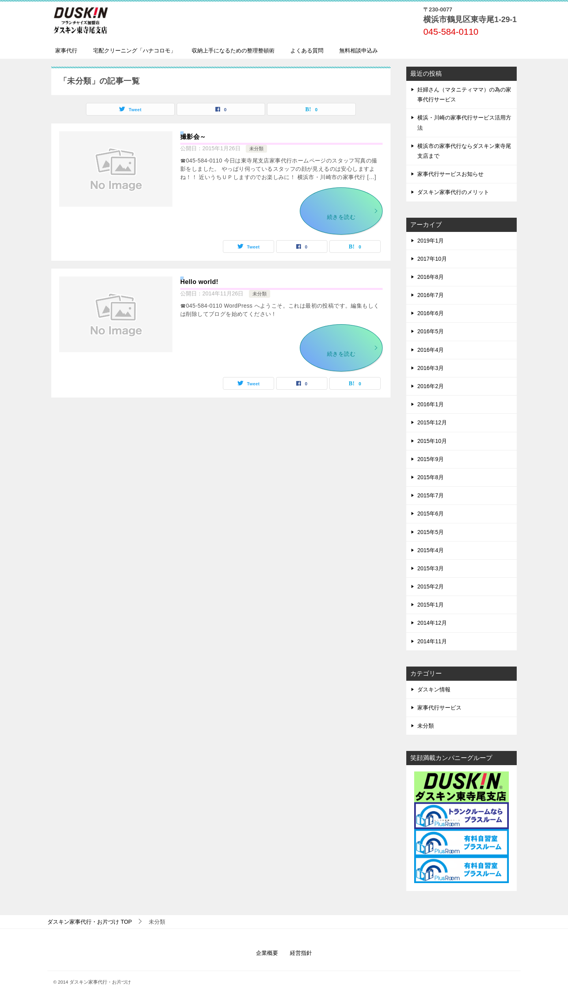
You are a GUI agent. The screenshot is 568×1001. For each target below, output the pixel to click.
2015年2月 (430, 586)
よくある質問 (306, 50)
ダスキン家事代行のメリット (453, 192)
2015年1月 (430, 604)
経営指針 (301, 953)
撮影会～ (193, 136)
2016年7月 (430, 295)
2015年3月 (430, 568)
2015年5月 (430, 532)
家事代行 (66, 50)
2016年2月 (430, 386)
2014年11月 (432, 641)
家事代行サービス (439, 707)
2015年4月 (430, 550)
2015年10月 (432, 441)
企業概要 (267, 953)
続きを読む (352, 214)
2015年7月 (430, 495)
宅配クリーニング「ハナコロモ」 (134, 50)
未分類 (256, 148)
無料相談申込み (358, 50)
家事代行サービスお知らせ (450, 174)
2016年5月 (430, 331)
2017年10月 (432, 259)
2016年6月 (430, 313)
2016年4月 (430, 350)
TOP (89, 922)
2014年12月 (432, 623)
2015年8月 (430, 477)
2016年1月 (430, 404)
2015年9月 (430, 459)
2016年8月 (430, 277)
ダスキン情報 (433, 689)
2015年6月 (430, 513)
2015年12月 (432, 422)
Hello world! (199, 281)
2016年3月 (430, 368)
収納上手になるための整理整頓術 (233, 50)
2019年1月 (430, 240)
